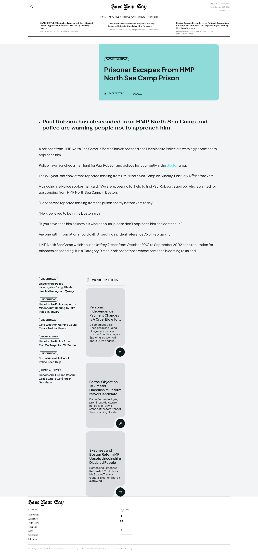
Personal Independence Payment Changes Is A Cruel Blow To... (105, 313)
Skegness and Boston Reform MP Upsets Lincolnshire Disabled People (105, 456)
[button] (31, 7)
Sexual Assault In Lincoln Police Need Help (54, 360)
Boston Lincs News (116, 59)
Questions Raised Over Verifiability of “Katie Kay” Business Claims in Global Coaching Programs (132, 24)
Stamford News (49, 336)
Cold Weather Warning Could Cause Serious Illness (58, 326)
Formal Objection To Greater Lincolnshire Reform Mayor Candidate (105, 388)
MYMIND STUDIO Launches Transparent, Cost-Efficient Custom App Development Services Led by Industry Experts (66, 25)
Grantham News (50, 370)
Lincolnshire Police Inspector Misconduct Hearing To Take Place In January (57, 308)
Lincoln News (48, 279)
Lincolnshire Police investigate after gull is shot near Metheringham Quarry (56, 287)
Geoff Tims (118, 93)
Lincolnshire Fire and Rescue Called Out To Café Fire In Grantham (57, 378)
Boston (172, 165)
